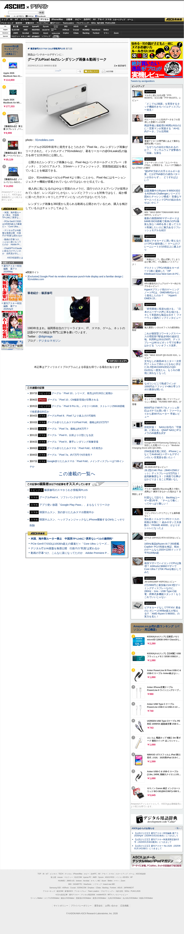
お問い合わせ (111, 905)
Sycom (46, 26)
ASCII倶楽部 (174, 19)
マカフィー (15, 36)
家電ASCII (30, 23)
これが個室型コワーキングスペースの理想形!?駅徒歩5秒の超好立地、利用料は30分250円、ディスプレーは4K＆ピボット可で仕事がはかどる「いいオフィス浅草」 (162, 339)
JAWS (15, 33)
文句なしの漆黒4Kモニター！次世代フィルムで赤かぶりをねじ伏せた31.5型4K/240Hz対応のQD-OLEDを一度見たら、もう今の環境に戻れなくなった (162, 367)
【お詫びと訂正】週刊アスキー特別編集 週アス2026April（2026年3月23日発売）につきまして (156, 834)
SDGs (93, 23)
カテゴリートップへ (117, 361)
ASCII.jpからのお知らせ (143, 828)
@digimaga (45, 336)
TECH (34, 19)
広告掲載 (124, 905)
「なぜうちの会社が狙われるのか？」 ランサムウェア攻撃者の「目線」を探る (162, 150)
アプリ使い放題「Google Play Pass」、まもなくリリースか (74, 504)
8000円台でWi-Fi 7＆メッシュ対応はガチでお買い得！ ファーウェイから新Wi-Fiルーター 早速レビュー (162, 412)
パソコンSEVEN (55, 26)
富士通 (15, 26)
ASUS (76, 26)
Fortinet (96, 33)
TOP (39, 874)
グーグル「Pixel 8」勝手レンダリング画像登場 (72, 441)
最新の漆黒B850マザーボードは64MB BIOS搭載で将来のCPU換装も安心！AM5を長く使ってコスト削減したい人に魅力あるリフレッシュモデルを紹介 (162, 224)
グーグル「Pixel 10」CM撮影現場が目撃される (73, 399)
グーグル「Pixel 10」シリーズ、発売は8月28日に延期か (82, 393)
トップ (4, 19)
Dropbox (66, 33)
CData (75, 33)
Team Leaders (93, 891)
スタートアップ (119, 20)
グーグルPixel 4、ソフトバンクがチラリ (62, 497)
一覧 (79, 71)
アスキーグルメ (42, 23)
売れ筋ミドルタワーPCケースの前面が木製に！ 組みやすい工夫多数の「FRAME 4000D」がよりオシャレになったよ (162, 523)
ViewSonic (96, 30)
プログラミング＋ (108, 891)
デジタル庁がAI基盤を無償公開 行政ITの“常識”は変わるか (65, 548)
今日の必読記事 (61, 895)
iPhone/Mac (57, 19)
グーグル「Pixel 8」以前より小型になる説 (70, 435)
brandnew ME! (56, 36)
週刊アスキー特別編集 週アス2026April (12, 306)
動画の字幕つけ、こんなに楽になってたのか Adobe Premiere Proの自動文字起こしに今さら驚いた (89, 552)
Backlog (86, 33)
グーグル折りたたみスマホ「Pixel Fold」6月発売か (75, 448)
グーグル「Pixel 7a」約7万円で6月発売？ (70, 454)
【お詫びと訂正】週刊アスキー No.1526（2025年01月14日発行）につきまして (157, 847)
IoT (16, 19)
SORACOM (81, 888)
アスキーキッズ (7, 23)
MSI (66, 26)
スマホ (108, 19)
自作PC (87, 19)
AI (11, 19)
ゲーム (130, 20)
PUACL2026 (110, 23)
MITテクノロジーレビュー (118, 895)
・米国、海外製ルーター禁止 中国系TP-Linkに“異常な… (11, 215)
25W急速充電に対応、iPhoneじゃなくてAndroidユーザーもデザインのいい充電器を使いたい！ (162, 454)
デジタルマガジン (50, 340)
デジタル (37, 6)
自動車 (69, 19)
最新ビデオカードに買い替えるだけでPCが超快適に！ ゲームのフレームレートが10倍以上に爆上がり (162, 245)
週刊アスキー (55, 23)
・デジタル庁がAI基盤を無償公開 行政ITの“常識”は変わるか (12, 233)
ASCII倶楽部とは (15, 257)
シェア (58, 71)
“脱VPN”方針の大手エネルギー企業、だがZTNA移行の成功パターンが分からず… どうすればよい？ (162, 176)
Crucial (76, 30)
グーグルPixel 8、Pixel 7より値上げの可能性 (71, 415)
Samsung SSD (55, 888)
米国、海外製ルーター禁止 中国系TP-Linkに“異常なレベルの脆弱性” (72, 538)
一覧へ (178, 828)
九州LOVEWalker (114, 898)
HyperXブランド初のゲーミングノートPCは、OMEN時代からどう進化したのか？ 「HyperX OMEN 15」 (161, 294)
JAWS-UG (70, 881)
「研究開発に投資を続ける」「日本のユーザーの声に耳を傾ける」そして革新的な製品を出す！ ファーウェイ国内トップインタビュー (162, 313)
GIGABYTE (45, 30)
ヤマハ (106, 33)
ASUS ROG (36, 30)
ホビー (78, 19)
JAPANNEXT (36, 36)
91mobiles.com (44, 139)
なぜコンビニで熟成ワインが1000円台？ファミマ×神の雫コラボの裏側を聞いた (162, 386)
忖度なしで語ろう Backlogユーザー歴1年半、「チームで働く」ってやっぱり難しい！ (162, 500)
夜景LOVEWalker (99, 898)
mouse (25, 26)
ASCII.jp (14, 6)
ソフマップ (45, 36)
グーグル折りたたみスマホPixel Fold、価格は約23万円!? (78, 422)
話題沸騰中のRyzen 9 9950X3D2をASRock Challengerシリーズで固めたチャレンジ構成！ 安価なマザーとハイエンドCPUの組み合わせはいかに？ (162, 196)
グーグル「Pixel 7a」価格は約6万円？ (68, 428)
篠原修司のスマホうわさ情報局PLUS (47, 48)
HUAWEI (86, 30)
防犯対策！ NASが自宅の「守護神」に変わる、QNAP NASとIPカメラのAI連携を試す (162, 430)
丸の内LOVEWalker (130, 898)
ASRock (65, 30)
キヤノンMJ (25, 36)
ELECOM (15, 30)
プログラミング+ (82, 23)
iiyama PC (87, 877)
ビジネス (24, 19)
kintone (36, 33)
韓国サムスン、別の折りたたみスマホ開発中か (66, 512)
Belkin (106, 30)
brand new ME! (109, 884)
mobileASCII (101, 895)
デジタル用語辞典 (88, 895)
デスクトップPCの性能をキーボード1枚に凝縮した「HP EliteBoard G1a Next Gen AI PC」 (162, 270)
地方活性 (100, 23)
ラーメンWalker (36, 898)
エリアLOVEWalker (51, 898)
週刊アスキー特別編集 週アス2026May (12, 269)
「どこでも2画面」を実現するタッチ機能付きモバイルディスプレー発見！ (162, 106)
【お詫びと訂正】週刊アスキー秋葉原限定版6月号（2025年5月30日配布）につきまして (156, 840)
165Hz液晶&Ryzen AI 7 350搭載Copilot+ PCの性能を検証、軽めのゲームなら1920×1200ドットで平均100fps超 (162, 548)
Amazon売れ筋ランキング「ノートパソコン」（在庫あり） (11, 50)
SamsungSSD (53, 29)
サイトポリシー (61, 905)
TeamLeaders (68, 23)
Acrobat (25, 33)
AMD (26, 30)
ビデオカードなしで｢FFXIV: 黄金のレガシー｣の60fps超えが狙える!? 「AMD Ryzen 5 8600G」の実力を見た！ (162, 612)
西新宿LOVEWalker (83, 898)
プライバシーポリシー (81, 905)
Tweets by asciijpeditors (142, 81)
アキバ (101, 19)
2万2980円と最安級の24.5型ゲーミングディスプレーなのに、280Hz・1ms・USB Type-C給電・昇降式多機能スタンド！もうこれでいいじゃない (162, 591)
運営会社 (98, 905)
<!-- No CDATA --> (77, 240)
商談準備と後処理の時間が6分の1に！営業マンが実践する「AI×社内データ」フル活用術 (162, 128)
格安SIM (19, 23)
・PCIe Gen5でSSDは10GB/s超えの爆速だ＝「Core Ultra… (12, 224)
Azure (45, 33)
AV (94, 19)
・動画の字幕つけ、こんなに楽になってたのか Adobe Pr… (11, 242)
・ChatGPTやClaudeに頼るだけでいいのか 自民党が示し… (12, 251)
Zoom (116, 33)
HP (86, 26)
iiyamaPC (35, 26)
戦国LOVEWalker (146, 898)
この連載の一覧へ (76, 473)
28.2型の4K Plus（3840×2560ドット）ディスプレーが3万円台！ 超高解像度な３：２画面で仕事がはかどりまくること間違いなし (162, 475)
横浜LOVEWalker (67, 898)
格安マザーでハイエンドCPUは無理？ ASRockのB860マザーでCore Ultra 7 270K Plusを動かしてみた (162, 568)
